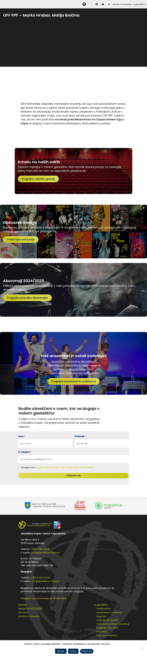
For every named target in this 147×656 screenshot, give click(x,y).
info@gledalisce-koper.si (45, 552)
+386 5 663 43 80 (40, 549)
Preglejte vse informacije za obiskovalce (43, 598)
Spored (22, 604)
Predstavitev (103, 608)
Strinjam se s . (57, 467)
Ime (21, 436)
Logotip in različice (106, 635)
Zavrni (73, 651)
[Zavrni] (143, 648)
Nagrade (101, 616)
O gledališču (139, 4)
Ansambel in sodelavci (109, 612)
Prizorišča (101, 631)
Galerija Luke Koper (107, 620)
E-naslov (25, 452)
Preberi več (87, 651)
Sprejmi (60, 651)
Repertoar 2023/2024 (30, 608)
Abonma (23, 612)
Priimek (80, 436)
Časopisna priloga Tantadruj (112, 623)
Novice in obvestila (122, 4)
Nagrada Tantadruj (107, 627)
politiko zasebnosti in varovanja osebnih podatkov (64, 467)
